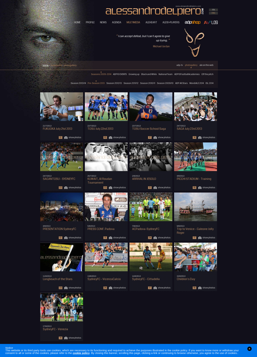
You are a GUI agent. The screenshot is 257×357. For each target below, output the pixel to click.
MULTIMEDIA (133, 22)
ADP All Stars (181, 83)
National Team (166, 74)
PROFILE (90, 22)
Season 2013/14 (78, 83)
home (46, 65)
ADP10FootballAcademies (187, 74)
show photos (75, 137)
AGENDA (116, 22)
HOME (77, 22)
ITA (213, 10)
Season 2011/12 (131, 83)
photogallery (191, 65)
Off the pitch (207, 74)
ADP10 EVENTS (120, 74)
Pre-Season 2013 (96, 83)
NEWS (103, 22)
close (249, 349)
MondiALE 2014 (196, 83)
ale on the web (206, 65)
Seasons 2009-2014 (101, 74)
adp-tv (179, 65)
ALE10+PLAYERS (171, 22)
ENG (213, 13)
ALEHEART (151, 22)
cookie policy (81, 352)
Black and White (149, 74)
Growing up (134, 74)
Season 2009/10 (165, 83)
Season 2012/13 (114, 83)
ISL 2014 (209, 83)
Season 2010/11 (147, 83)
